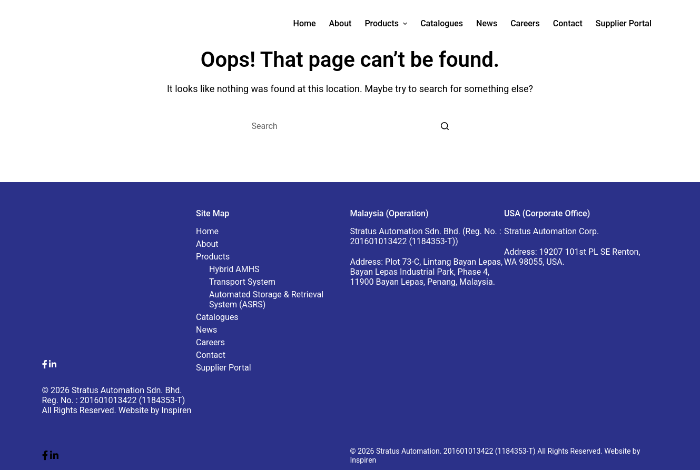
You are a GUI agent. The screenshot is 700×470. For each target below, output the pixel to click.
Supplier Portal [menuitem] (624, 23)
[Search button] (445, 126)
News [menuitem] (486, 23)
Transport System (242, 282)
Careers (210, 342)
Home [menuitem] (304, 23)
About (207, 244)
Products (213, 257)
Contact (210, 355)
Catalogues (217, 317)
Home (207, 231)
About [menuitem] (340, 23)
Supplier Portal (223, 368)
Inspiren (176, 410)
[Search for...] (350, 126)
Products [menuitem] (387, 23)
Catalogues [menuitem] (441, 23)
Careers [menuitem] (525, 23)
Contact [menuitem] (568, 23)
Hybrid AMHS (234, 269)
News (206, 330)
